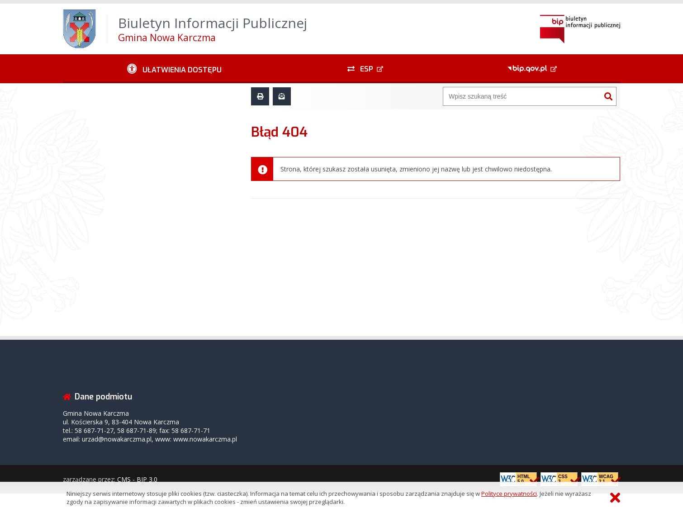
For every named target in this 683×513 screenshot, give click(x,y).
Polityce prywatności (509, 493)
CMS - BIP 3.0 (137, 479)
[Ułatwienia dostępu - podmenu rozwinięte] (174, 68)
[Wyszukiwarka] (522, 96)
